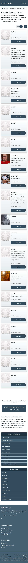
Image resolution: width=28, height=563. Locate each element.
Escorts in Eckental (6, 449)
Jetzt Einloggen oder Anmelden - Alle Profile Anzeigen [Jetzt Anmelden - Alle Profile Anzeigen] (14, 408)
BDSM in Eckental (5, 455)
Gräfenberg (4, 484)
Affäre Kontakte (4, 535)
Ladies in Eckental (6, 446)
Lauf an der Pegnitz (6, 490)
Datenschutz (16, 555)
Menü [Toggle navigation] (24, 3)
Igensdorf (4, 472)
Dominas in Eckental (6, 458)
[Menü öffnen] (25, 558)
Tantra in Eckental (6, 452)
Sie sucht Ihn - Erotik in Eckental (9, 464)
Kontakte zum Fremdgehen (7, 531)
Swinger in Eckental (6, 461)
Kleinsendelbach (5, 478)
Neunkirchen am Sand (6, 499)
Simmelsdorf (5, 487)
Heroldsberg (4, 493)
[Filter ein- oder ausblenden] (25, 26)
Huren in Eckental (6, 443)
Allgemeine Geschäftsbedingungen (6, 555)
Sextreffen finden (5, 529)
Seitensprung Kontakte (6, 533)
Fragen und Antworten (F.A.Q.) (7, 545)
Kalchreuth (4, 496)
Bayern (6, 8)
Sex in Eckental (5, 437)
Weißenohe (4, 475)
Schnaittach (4, 481)
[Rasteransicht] (17, 26)
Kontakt (3, 547)
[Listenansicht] (21, 26)
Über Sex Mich (4, 543)
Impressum (24, 555)
